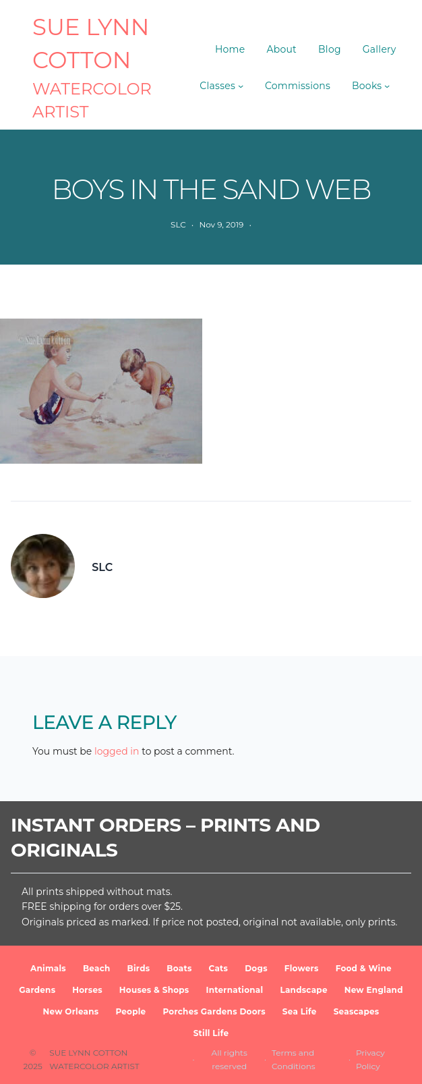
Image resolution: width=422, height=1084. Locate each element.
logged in (117, 751)
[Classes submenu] (240, 85)
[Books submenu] (387, 85)
